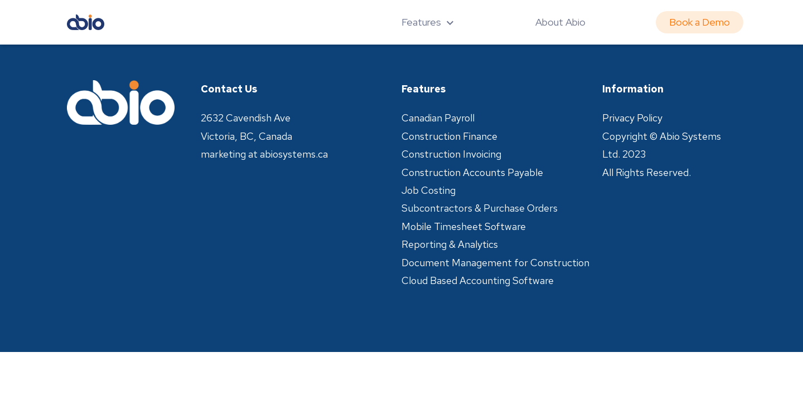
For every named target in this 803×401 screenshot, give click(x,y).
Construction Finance (449, 136)
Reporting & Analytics (450, 244)
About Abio (560, 22)
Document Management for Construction (495, 262)
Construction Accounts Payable (472, 172)
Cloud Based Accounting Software (478, 280)
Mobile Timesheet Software (464, 226)
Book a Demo (699, 22)
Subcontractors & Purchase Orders (480, 208)
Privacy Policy (632, 117)
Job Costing (429, 190)
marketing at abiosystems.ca (264, 154)
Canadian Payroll (438, 117)
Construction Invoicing (451, 154)
